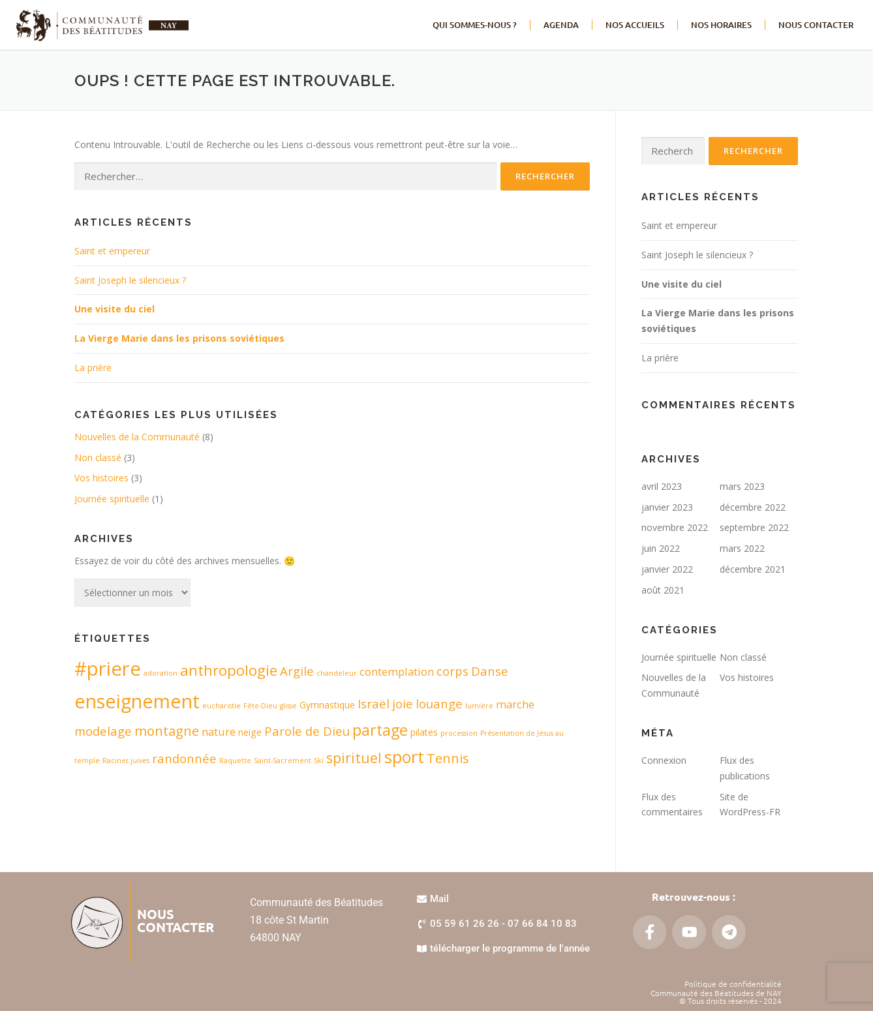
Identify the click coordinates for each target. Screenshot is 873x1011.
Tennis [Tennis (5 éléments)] (448, 758)
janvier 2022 (667, 569)
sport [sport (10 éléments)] (404, 757)
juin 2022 (660, 548)
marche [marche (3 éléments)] (515, 704)
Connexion (663, 760)
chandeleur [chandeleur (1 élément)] (336, 673)
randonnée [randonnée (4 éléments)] (184, 758)
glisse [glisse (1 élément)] (288, 705)
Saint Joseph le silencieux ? (130, 280)
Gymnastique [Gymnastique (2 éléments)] (327, 705)
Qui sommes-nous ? (475, 25)
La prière (93, 367)
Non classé (97, 457)
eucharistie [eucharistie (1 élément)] (221, 705)
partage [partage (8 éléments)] (380, 729)
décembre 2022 (753, 507)
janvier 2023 (667, 507)
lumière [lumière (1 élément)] (479, 705)
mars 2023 (742, 486)
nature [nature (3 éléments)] (219, 731)
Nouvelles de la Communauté (137, 436)
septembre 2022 (754, 527)
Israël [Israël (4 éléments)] (374, 703)
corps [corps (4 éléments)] (452, 671)
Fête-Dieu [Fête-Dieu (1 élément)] (260, 705)
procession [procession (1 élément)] (459, 733)
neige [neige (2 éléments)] (250, 732)
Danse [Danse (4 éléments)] (489, 671)
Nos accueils (634, 25)
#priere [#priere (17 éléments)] (107, 669)
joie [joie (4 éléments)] (402, 703)
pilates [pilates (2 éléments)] (424, 732)
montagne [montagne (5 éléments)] (166, 731)
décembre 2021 (753, 569)
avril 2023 (661, 486)
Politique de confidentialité (733, 983)
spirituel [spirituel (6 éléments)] (354, 757)
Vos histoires (101, 478)
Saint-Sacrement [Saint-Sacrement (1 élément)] (282, 760)
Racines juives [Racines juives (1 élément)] (125, 760)
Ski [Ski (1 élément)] (319, 760)
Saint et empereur (112, 251)
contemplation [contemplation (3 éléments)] (397, 671)
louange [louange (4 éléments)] (439, 703)
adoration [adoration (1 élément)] (160, 673)
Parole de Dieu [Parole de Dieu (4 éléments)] (307, 731)
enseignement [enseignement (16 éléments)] (137, 701)
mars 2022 (742, 548)
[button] (496, 924)
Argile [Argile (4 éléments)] (297, 671)
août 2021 (662, 590)
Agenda (561, 25)
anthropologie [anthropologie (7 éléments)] (228, 670)
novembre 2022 (674, 527)
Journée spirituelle (111, 498)
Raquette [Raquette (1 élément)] (235, 760)
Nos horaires (721, 25)
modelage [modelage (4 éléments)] (103, 731)
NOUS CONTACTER (815, 25)
